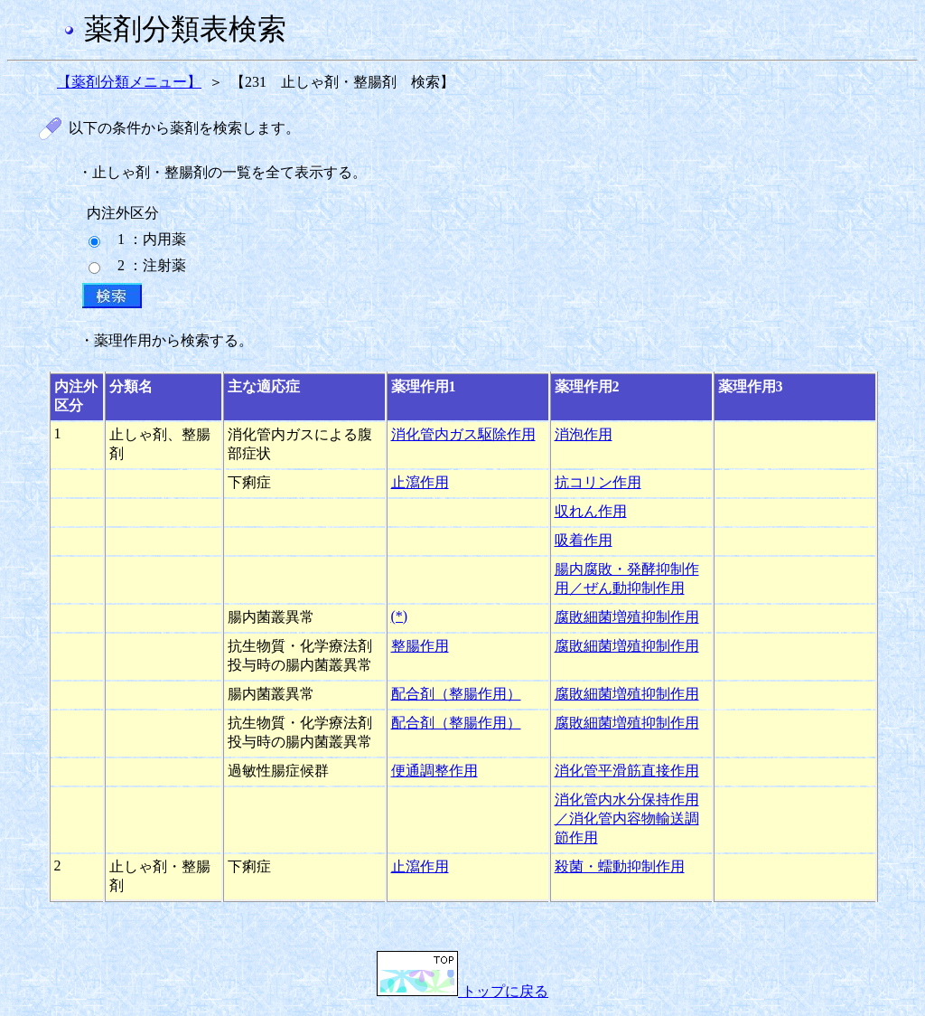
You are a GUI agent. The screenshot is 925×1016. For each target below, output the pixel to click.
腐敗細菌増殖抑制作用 (627, 617)
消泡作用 (583, 434)
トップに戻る (462, 991)
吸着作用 (583, 540)
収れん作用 (591, 511)
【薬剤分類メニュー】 (129, 81)
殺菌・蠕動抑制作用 (620, 866)
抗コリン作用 (598, 482)
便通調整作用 (434, 770)
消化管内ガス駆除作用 (463, 434)
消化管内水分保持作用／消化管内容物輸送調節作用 (627, 818)
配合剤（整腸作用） (456, 693)
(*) (399, 616)
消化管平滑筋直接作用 (627, 770)
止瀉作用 (420, 482)
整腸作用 (420, 646)
